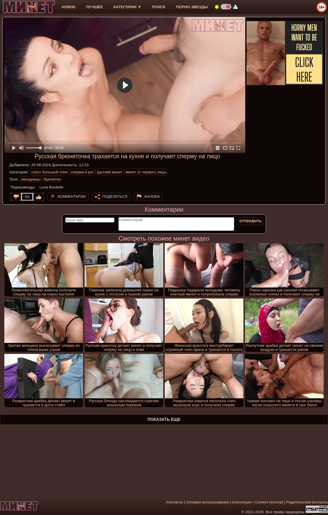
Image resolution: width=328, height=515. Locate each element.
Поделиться (114, 196)
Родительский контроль (307, 502)
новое (68, 7)
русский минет (110, 172)
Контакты (174, 502)
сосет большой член (49, 172)
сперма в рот (82, 172)
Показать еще (163, 419)
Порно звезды (192, 7)
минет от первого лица (146, 172)
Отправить (250, 221)
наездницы (30, 179)
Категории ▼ (127, 7)
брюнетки (52, 179)
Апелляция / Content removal (257, 502)
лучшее (94, 7)
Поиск (159, 7)
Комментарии (72, 196)
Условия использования (207, 502)
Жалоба (152, 196)
